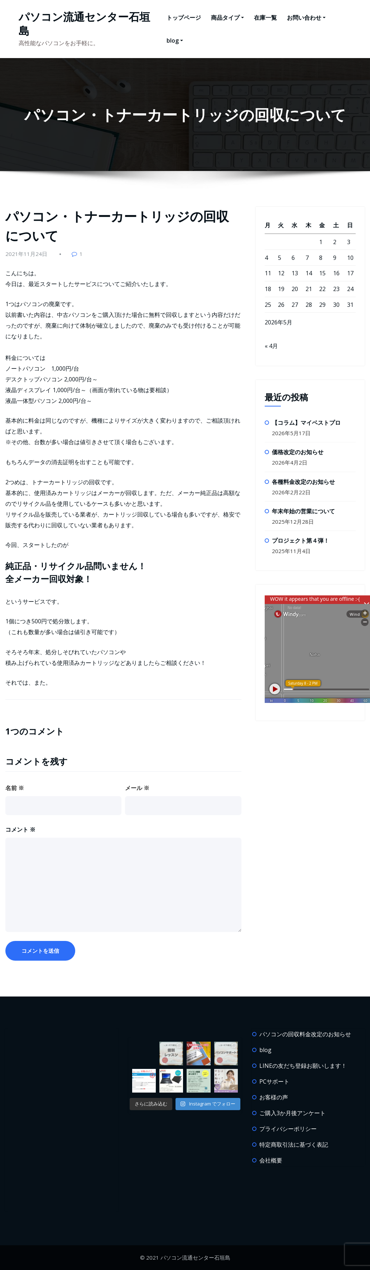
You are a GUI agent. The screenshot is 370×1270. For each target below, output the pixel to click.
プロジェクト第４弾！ (300, 540)
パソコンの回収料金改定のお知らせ (305, 1034)
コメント (20, 829)
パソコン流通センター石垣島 (84, 23)
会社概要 (270, 1160)
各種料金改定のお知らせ (303, 482)
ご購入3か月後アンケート (292, 1113)
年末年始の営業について (303, 511)
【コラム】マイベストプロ (306, 423)
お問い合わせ (306, 18)
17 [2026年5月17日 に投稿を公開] (350, 273)
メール (137, 788)
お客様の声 (273, 1097)
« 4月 (271, 346)
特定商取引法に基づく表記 (293, 1144)
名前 (14, 788)
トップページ (184, 18)
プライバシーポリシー (288, 1129)
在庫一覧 (265, 18)
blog (175, 40)
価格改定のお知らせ (297, 452)
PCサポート (274, 1081)
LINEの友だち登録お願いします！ (303, 1066)
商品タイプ (227, 18)
